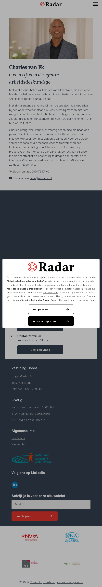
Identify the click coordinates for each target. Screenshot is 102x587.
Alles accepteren (44, 321)
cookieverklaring (51, 292)
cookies (48, 285)
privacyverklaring (85, 300)
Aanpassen (40, 309)
